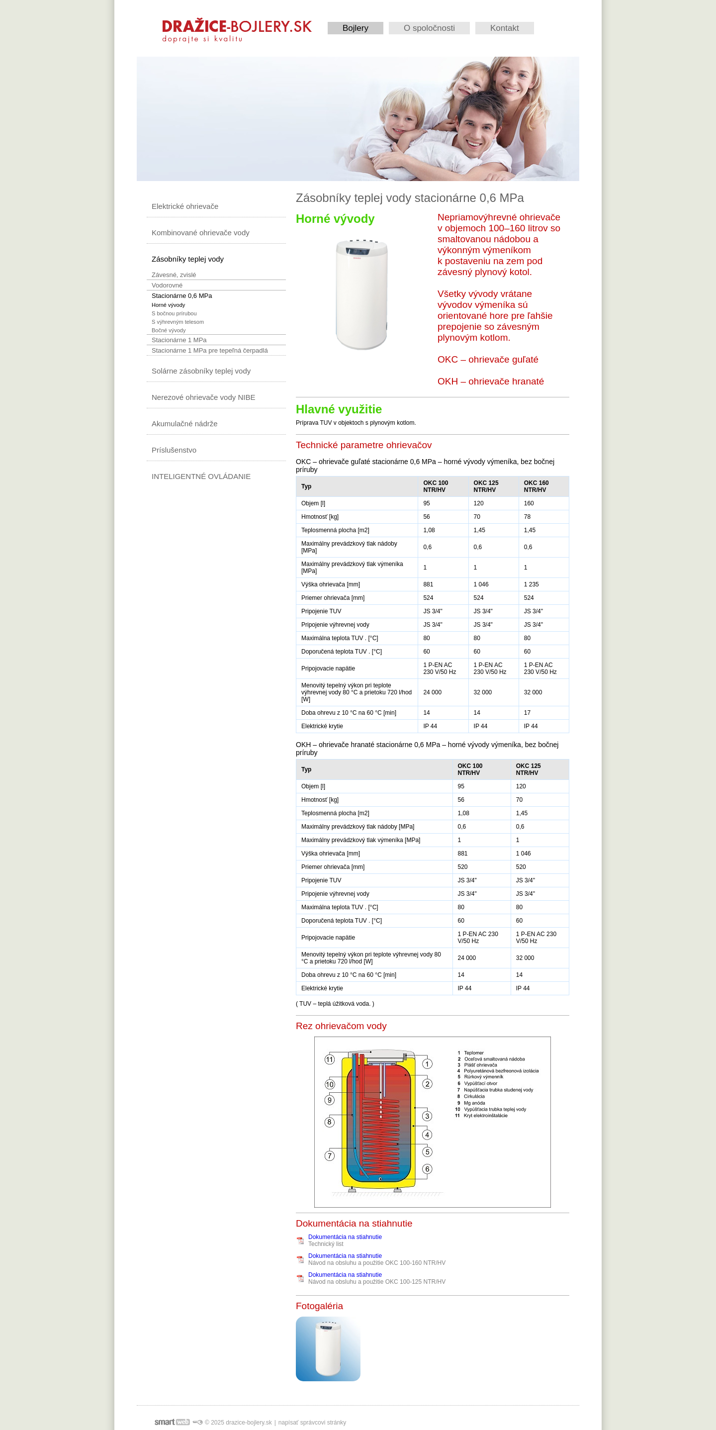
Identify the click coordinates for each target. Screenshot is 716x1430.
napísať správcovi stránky (312, 1422)
